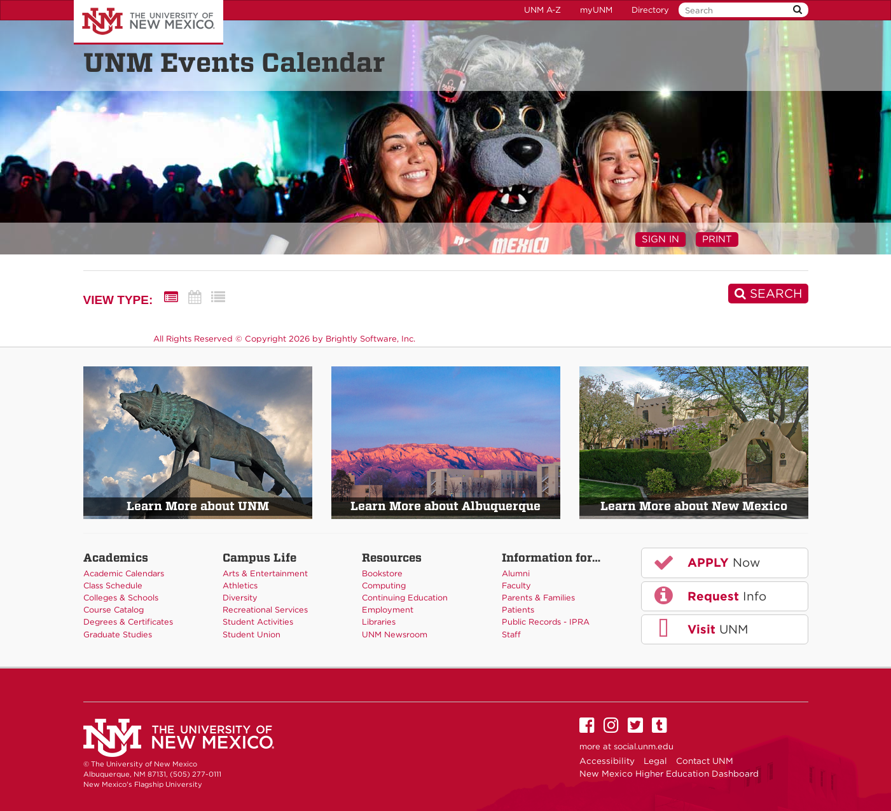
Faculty (516, 585)
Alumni (516, 573)
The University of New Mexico (148, 22)
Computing (384, 585)
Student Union (251, 634)
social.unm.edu (643, 746)
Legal (655, 761)
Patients (518, 609)
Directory (650, 10)
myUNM (596, 10)
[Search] (768, 293)
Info (709, 595)
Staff (511, 634)
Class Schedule (112, 585)
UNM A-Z (542, 10)
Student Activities (258, 622)
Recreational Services (265, 609)
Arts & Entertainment (265, 573)
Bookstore (382, 573)
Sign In (660, 239)
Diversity (240, 597)
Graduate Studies (117, 634)
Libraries (379, 622)
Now (706, 562)
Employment (387, 609)
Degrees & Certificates (128, 622)
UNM (700, 629)
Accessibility (607, 761)
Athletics (240, 585)
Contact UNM (704, 761)
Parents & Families (538, 597)
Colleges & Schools (120, 597)
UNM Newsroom (394, 634)
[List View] (218, 297)
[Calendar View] (194, 297)
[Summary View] (171, 297)
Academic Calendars (123, 573)
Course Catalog (113, 609)
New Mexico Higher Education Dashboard (669, 773)
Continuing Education (405, 597)
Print (717, 239)
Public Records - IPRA (546, 622)
